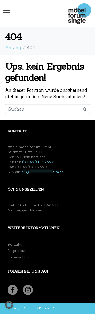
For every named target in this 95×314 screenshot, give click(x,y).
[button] (9, 305)
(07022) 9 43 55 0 (38, 162)
